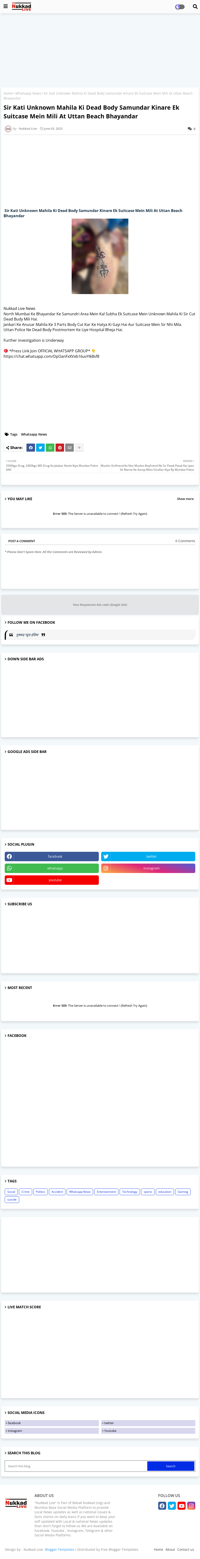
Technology (129, 1192)
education (164, 1192)
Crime (26, 1192)
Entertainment (106, 1192)
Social (11, 1192)
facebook (55, 856)
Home (8, 93)
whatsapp (55, 868)
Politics (40, 1192)
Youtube (110, 1431)
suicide (12, 1199)
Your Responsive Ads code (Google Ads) (100, 605)
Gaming (183, 1192)
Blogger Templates (59, 1549)
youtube (55, 880)
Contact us (185, 1549)
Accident (57, 1192)
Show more (185, 499)
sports (148, 1192)
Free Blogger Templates (119, 1549)
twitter (151, 856)
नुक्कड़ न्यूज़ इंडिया (27, 634)
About (170, 1549)
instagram (151, 868)
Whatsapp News (28, 93)
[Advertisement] (100, 51)
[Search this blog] (76, 1466)
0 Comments (185, 541)
